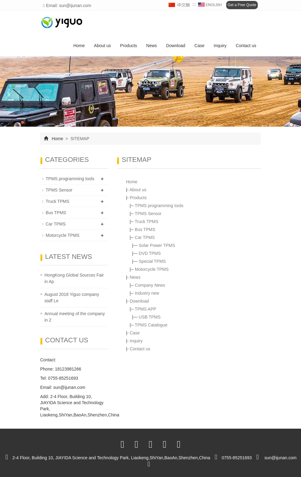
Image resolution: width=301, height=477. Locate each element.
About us (102, 45)
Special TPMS (152, 261)
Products (128, 45)
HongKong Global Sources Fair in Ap (74, 278)
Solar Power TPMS (157, 245)
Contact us (246, 45)
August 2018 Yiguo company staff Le (71, 297)
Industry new (147, 293)
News (151, 45)
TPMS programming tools (159, 205)
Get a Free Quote (242, 5)
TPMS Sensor (148, 213)
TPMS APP (145, 309)
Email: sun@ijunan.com (67, 5)
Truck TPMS (146, 221)
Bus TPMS (145, 229)
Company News (150, 285)
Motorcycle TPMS (152, 269)
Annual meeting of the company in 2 (74, 316)
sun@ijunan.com (69, 387)
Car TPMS (145, 237)
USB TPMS (150, 317)
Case (199, 45)
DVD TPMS (150, 253)
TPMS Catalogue (151, 324)
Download (175, 45)
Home (79, 45)
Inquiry (220, 45)
